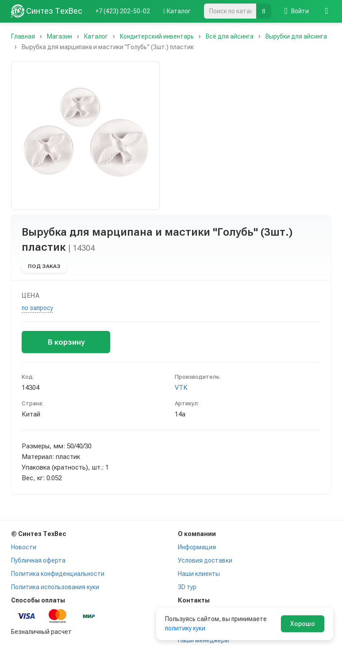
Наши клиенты (199, 573)
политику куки (185, 628)
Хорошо (302, 623)
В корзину (66, 342)
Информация (197, 547)
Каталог (177, 11)
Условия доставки (205, 560)
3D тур (187, 587)
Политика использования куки (55, 587)
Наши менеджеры (203, 640)
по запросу (37, 307)
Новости (23, 547)
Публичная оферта (38, 560)
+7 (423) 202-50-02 (123, 11)
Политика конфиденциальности (57, 573)
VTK (181, 388)
